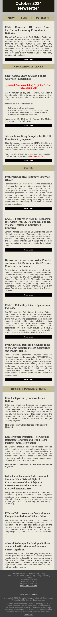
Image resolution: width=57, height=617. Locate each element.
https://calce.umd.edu (28, 586)
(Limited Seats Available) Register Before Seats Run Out (28, 86)
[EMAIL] (34, 594)
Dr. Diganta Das (37, 156)
